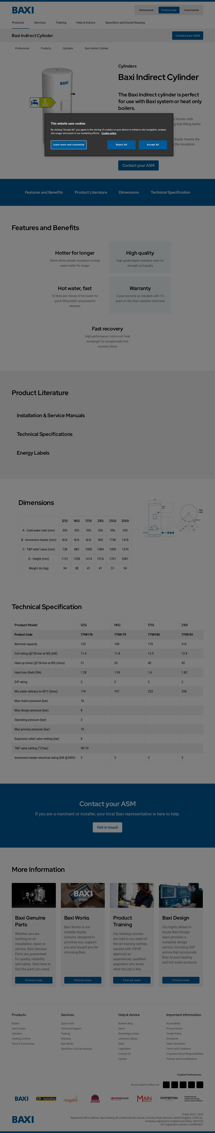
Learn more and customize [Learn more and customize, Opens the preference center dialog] (68, 144)
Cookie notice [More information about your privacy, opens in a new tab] (109, 133)
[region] (109, 134)
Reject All (121, 144)
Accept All (153, 144)
